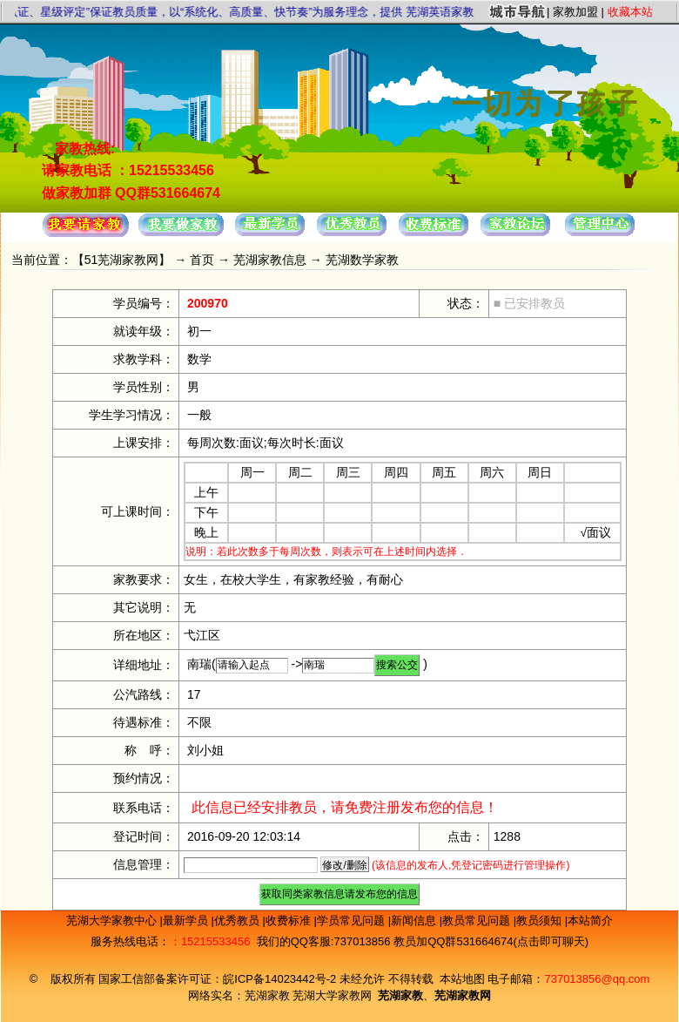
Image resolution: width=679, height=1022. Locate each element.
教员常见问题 (478, 920)
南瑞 (199, 664)
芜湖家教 (267, 995)
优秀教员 (238, 920)
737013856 (361, 941)
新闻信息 (415, 920)
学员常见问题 (352, 920)
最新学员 (187, 920)
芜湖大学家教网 (332, 995)
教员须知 (540, 920)
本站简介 (590, 920)
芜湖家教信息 (269, 260)
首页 (202, 260)
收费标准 (290, 920)
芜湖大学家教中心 (113, 920)
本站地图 (462, 978)
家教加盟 (575, 11)
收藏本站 (630, 11)
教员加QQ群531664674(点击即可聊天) (490, 941)
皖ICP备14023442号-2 (281, 978)
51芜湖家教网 (121, 260)
